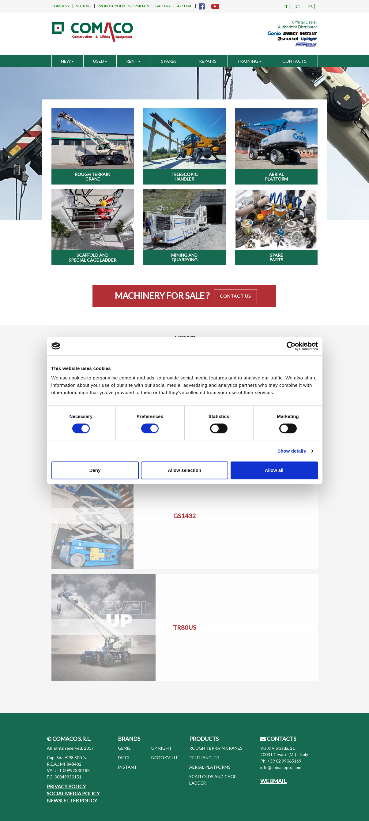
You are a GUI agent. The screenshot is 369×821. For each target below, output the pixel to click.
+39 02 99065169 (284, 760)
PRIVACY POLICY (66, 786)
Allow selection (184, 470)
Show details (291, 450)
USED (100, 61)
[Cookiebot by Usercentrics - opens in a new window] (291, 346)
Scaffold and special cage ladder (92, 257)
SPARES (169, 61)
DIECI (124, 757)
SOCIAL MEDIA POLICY (73, 793)
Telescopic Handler (184, 176)
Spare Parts (276, 257)
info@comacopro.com (280, 767)
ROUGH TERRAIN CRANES (216, 748)
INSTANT (127, 767)
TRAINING (249, 61)
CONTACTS (294, 61)
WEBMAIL (273, 781)
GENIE (124, 748)
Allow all (274, 470)
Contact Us (235, 296)
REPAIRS (208, 61)
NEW (67, 61)
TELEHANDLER (204, 757)
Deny (95, 470)
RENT (133, 61)
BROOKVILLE (165, 757)
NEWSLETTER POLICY (72, 800)
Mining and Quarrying (184, 257)
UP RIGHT (161, 748)
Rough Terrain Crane (92, 176)
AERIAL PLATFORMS (210, 767)
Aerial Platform (276, 176)
